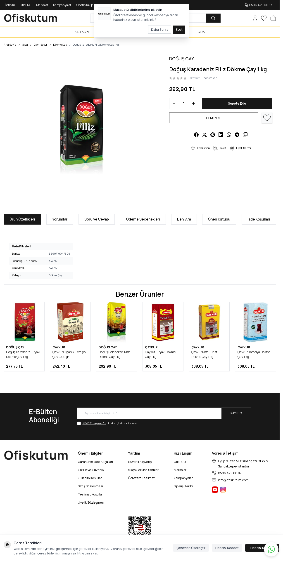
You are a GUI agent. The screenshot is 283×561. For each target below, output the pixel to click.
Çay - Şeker (40, 45)
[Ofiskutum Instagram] (223, 489)
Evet (179, 29)
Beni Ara (184, 219)
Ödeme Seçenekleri (143, 219)
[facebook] (196, 134)
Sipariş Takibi (183, 486)
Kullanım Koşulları (90, 478)
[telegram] (237, 134)
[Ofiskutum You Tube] (215, 489)
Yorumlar (59, 219)
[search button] (213, 18)
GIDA (201, 32)
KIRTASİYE (82, 32)
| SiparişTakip (84, 5)
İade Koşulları (258, 219)
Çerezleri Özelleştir (190, 548)
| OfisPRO (25, 5)
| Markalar (41, 5)
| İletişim (9, 5)
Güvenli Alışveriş (140, 462)
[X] (204, 134)
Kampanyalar (183, 478)
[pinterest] (212, 134)
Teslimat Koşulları (91, 494)
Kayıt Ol (237, 413)
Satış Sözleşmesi (90, 486)
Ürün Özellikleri (22, 219)
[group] (82, 130)
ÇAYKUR (58, 347)
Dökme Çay (60, 45)
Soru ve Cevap (96, 219)
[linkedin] (221, 134)
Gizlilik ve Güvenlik (91, 470)
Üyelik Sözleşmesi (91, 502)
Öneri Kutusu (219, 219)
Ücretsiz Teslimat (141, 478)
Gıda (25, 45)
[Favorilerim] (264, 18)
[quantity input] (183, 103)
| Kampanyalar (61, 5)
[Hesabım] (255, 18)
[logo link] (31, 18)
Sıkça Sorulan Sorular (143, 470)
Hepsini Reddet (227, 548)
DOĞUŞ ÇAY (15, 347)
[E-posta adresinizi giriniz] (164, 413)
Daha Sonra (159, 29)
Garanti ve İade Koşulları (95, 462)
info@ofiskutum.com (233, 480)
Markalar (180, 470)
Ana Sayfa (10, 45)
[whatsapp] (229, 134)
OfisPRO (180, 462)
